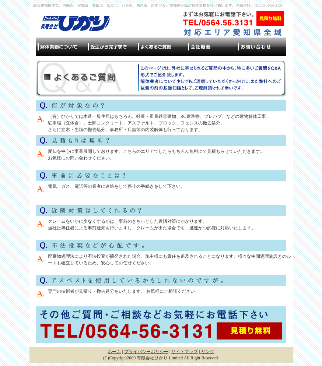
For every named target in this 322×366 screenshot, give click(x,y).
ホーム (114, 351)
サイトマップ (184, 351)
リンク (207, 351)
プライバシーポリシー (146, 351)
